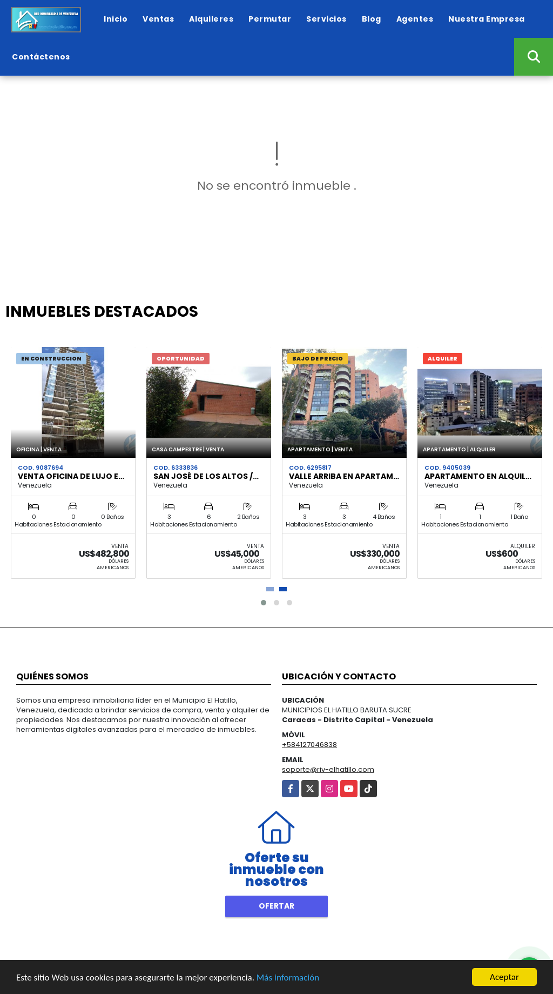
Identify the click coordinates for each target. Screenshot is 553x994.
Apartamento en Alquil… (477, 476)
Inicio (115, 19)
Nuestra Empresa (486, 19)
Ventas (158, 19)
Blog (371, 19)
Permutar (269, 19)
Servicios (326, 19)
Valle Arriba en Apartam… (344, 476)
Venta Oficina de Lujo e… (71, 476)
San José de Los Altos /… (206, 476)
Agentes (415, 19)
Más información (288, 978)
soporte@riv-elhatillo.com (328, 769)
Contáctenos (41, 56)
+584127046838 (309, 744)
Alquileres (211, 19)
